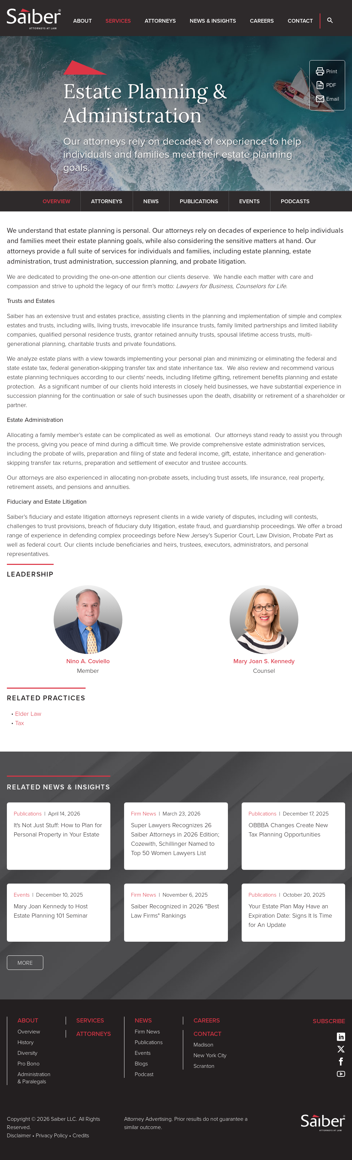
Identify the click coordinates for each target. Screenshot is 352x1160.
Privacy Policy (52, 1135)
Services (118, 21)
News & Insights (213, 21)
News (143, 1020)
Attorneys (160, 21)
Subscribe (329, 1021)
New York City (210, 1055)
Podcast (144, 1074)
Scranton (204, 1066)
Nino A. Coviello (88, 661)
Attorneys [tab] (106, 201)
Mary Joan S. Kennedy (264, 661)
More (25, 962)
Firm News (143, 813)
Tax (19, 723)
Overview (29, 1031)
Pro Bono (29, 1063)
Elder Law (28, 713)
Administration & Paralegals (34, 1077)
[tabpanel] (176, 391)
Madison (203, 1044)
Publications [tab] (199, 201)
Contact (300, 21)
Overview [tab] (56, 201)
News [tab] (151, 201)
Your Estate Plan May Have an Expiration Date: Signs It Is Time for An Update (290, 915)
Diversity (27, 1053)
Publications (28, 813)
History (26, 1042)
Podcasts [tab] (295, 201)
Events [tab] (249, 201)
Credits (81, 1135)
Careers (262, 21)
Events (22, 894)
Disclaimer (19, 1135)
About (82, 21)
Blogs (141, 1063)
